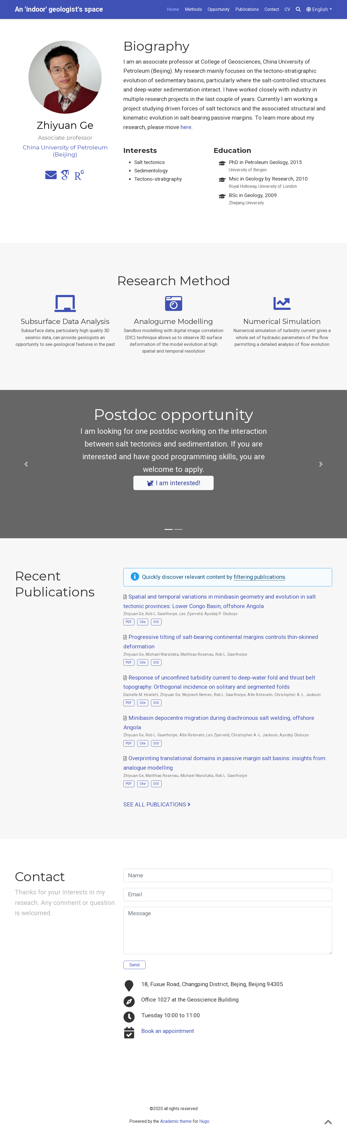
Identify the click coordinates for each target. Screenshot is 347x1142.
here (186, 127)
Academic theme (176, 1121)
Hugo (204, 1121)
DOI (156, 622)
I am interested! (173, 483)
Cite (143, 622)
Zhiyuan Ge (133, 614)
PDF (129, 622)
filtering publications (259, 577)
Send (134, 964)
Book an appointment (167, 1031)
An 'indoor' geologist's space (59, 9)
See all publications (157, 804)
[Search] (298, 9)
